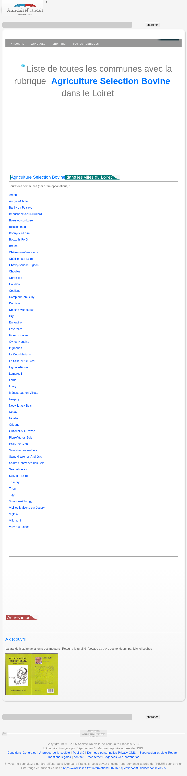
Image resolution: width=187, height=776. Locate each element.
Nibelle (13, 418)
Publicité (78, 752)
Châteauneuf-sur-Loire (23, 252)
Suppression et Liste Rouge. (158, 752)
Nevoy (13, 412)
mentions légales (59, 757)
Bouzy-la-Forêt (18, 239)
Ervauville (15, 322)
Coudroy (14, 284)
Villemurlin (15, 520)
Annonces (38, 44)
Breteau (14, 245)
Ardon (13, 194)
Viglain (13, 514)
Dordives (14, 303)
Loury (12, 386)
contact (78, 757)
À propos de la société (54, 752)
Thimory (14, 482)
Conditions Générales (21, 752)
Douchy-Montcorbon (22, 309)
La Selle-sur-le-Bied (22, 360)
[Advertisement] (93, 142)
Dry (11, 316)
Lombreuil (15, 373)
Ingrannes (15, 348)
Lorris (12, 380)
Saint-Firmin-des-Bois (23, 450)
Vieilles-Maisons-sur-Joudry (27, 507)
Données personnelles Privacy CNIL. (111, 752)
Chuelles (14, 271)
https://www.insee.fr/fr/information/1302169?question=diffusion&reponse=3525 (114, 768)
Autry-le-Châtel (18, 201)
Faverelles (15, 329)
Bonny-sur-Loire (19, 233)
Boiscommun (17, 226)
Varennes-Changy (20, 501)
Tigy (12, 494)
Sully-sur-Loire (18, 475)
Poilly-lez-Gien (18, 443)
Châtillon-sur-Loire (21, 258)
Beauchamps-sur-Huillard (25, 214)
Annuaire (17, 44)
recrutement (95, 757)
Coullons (14, 290)
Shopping (59, 44)
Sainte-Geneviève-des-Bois (26, 463)
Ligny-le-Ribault (19, 367)
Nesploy (14, 399)
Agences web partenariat (122, 757)
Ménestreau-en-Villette (23, 392)
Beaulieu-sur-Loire (21, 220)
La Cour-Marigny (20, 354)
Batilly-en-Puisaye (20, 207)
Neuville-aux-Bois (20, 405)
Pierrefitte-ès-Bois (20, 437)
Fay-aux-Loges (18, 335)
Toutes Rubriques (86, 44)
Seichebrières (18, 469)
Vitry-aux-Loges (19, 526)
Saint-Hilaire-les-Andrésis (25, 456)
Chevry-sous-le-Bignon (24, 265)
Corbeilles (15, 277)
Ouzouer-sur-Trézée (22, 431)
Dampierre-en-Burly (21, 297)
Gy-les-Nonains (19, 341)
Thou (12, 488)
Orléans (14, 424)
